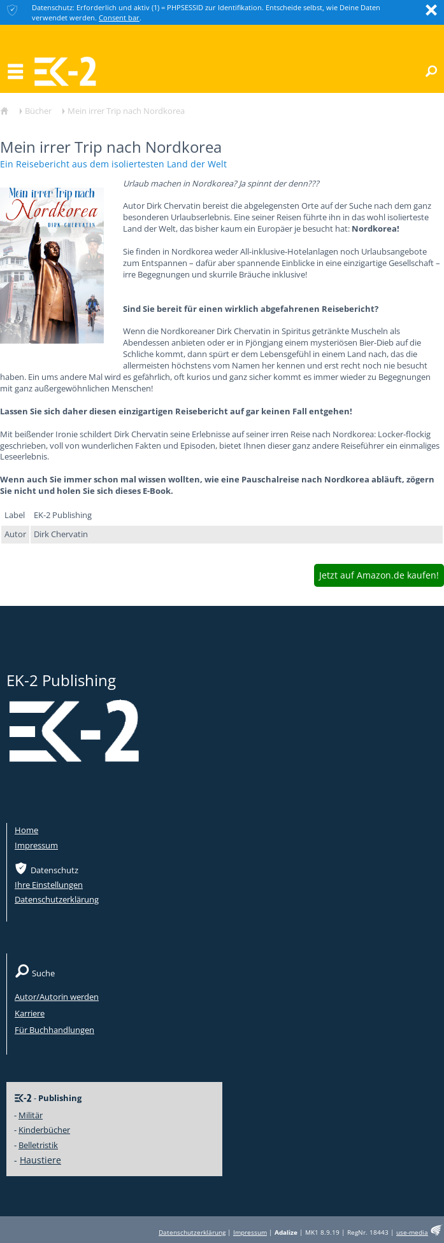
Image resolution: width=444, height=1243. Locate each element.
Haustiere (40, 1160)
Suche (43, 973)
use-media (412, 1232)
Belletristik (38, 1145)
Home (26, 830)
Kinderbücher (44, 1129)
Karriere (30, 1013)
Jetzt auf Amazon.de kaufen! (379, 575)
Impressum (36, 845)
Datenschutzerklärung (57, 899)
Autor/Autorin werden (57, 996)
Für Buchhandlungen (54, 1030)
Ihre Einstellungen (49, 884)
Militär (30, 1115)
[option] (52, 261)
